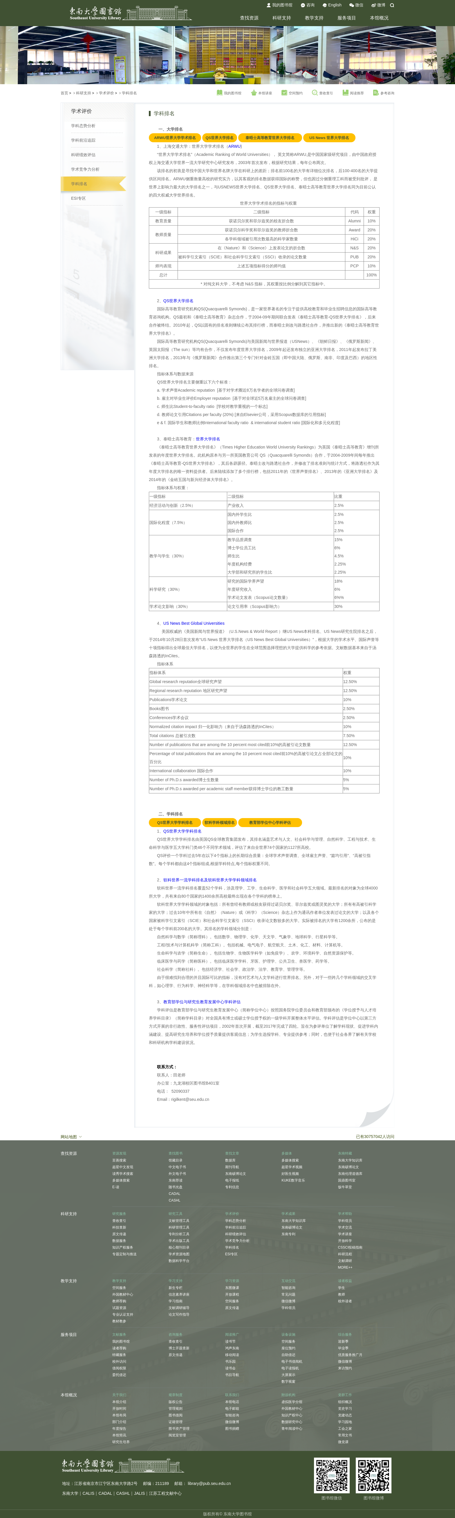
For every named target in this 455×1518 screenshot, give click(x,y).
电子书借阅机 (291, 1361)
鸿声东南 (232, 1348)
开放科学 (345, 1241)
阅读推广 (232, 1334)
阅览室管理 (177, 1435)
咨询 (308, 5)
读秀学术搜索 (122, 1173)
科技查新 (119, 1227)
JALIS (139, 1493)
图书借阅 (176, 1415)
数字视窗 (288, 1381)
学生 (341, 1288)
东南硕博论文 (235, 1173)
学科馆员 (345, 1220)
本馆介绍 (119, 1402)
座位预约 (288, 1348)
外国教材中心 (122, 1294)
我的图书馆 (279, 5)
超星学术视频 (291, 1167)
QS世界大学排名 (219, 138)
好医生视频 (290, 1173)
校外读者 (345, 1301)
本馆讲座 (261, 93)
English (332, 5)
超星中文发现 (122, 1167)
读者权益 (345, 1281)
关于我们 (119, 1395)
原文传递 (119, 1234)
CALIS (88, 1493)
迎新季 (343, 1341)
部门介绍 (119, 1422)
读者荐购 (119, 1348)
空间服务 (119, 1288)
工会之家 (345, 1428)
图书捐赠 (232, 1428)
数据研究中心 (291, 1422)
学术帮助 (345, 1214)
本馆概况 (379, 17)
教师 (341, 1294)
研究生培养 (121, 1442)
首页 (64, 93)
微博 (378, 5)
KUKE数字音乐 (293, 1180)
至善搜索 (119, 1160)
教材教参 (119, 1321)
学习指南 (176, 1301)
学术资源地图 (179, 1254)
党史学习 (345, 1408)
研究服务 (119, 1214)
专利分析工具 (179, 1234)
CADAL (174, 1193)
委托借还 (119, 1375)
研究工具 (176, 1214)
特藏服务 (119, 1355)
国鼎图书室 (346, 1180)
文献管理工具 (179, 1220)
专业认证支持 (122, 1314)
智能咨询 (288, 1288)
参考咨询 (383, 93)
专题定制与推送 (124, 1254)
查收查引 (322, 93)
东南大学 (70, 1493)
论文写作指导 (179, 1314)
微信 (356, 5)
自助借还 (288, 1355)
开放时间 (119, 1408)
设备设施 (288, 1334)
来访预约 (345, 1368)
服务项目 (346, 17)
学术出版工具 (179, 1241)
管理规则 (176, 1408)
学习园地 (345, 1422)
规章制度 (176, 1395)
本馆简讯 (119, 1435)
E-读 (115, 1187)
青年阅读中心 (291, 1428)
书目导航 (232, 1375)
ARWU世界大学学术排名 (175, 138)
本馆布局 (119, 1415)
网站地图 (72, 1136)
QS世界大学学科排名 (175, 822)
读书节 (230, 1341)
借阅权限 (119, 1368)
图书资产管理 (179, 1428)
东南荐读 (176, 1180)
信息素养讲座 (179, 1294)
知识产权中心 (291, 1415)
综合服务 (345, 1334)
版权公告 (176, 1402)
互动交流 (288, 1281)
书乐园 (230, 1361)
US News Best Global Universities (194, 623)
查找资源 (249, 17)
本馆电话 (232, 1402)
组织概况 (345, 1402)
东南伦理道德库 (350, 1173)
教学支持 (314, 17)
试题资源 (119, 1308)
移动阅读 (232, 1355)
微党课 (343, 1442)
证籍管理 (176, 1422)
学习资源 (232, 1281)
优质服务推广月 (350, 1355)
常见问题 (288, 1294)
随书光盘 (176, 1187)
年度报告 (119, 1428)
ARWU (234, 146)
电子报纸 (232, 1180)
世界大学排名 (208, 439)
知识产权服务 (122, 1247)
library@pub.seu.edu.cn (209, 1483)
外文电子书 (177, 1173)
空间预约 (292, 93)
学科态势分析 (83, 125)
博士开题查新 (179, 1348)
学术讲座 (345, 1234)
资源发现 (119, 1153)
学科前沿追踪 (83, 140)
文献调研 (345, 1261)
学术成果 (288, 1214)
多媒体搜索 (121, 1180)
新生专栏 (176, 1288)
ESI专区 (78, 198)
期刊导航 (232, 1167)
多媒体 (286, 1153)
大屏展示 (288, 1375)
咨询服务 (176, 1334)
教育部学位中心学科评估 (270, 822)
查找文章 (232, 1153)
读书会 (230, 1368)
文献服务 (119, 1334)
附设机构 (288, 1395)
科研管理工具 (179, 1227)
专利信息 (232, 1187)
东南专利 (288, 1234)
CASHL (174, 1200)
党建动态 (345, 1415)
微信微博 (288, 1301)
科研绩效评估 (83, 154)
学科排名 (129, 93)
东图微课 (232, 1288)
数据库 (230, 1160)
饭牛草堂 (345, 1187)
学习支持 (176, 1281)
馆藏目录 (176, 1160)
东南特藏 (345, 1153)
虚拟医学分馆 (291, 1402)
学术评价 (106, 93)
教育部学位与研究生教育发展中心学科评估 (202, 1002)
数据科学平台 (179, 1261)
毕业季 (343, 1348)
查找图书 (176, 1153)
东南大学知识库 (350, 1160)
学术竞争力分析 (85, 169)
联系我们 (232, 1395)
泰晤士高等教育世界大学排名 (270, 138)
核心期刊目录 (179, 1247)
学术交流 (345, 1227)
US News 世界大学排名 (329, 138)
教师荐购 (119, 1301)
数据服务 (119, 1241)
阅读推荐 (353, 93)
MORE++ (345, 1267)
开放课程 (232, 1294)
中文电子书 (177, 1167)
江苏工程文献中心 (165, 1493)
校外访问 (119, 1361)
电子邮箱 (232, 1408)
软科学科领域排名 (220, 822)
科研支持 (281, 17)
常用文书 (345, 1435)
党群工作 (345, 1395)
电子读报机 (290, 1368)
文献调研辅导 (179, 1308)
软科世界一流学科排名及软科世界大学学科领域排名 (210, 880)
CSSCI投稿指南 (350, 1247)
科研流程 (345, 1254)
